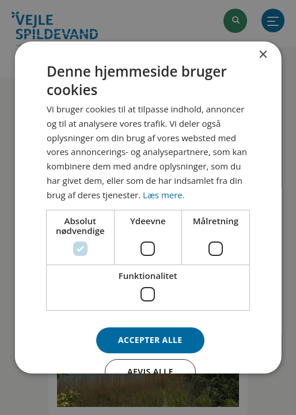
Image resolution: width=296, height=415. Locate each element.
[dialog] (148, 207)
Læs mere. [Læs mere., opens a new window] (164, 195)
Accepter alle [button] (150, 339)
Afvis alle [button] (150, 371)
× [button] (262, 55)
